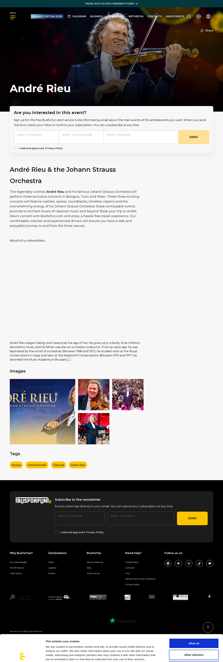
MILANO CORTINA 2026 (47, 16)
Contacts (155, 16)
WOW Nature (17, 567)
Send (192, 518)
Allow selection (194, 627)
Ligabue (52, 567)
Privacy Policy (54, 148)
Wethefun (135, 16)
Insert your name (29, 135)
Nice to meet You (95, 562)
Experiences (115, 16)
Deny (194, 639)
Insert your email (119, 135)
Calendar (77, 16)
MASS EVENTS (175, 16)
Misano (51, 573)
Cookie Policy (132, 562)
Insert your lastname (77, 135)
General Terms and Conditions (140, 579)
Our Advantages (18, 562)
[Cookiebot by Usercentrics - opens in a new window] (22, 655)
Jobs (89, 567)
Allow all (194, 616)
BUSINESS (96, 16)
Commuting (93, 573)
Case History (16, 573)
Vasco (51, 562)
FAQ (127, 573)
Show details (183, 655)
